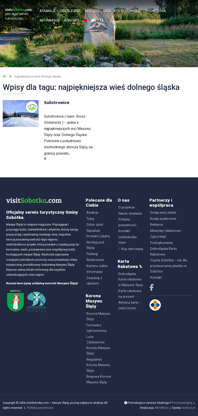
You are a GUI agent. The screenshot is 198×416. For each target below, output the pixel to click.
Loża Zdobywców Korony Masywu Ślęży (98, 345)
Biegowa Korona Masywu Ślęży (98, 379)
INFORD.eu (162, 407)
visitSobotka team (127, 240)
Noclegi (92, 11)
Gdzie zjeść (70, 11)
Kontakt (71, 20)
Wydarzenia (155, 11)
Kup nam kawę (132, 249)
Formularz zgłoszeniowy (96, 328)
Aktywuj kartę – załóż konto (129, 305)
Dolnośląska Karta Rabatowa (163, 251)
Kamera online (97, 266)
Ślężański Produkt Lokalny (98, 233)
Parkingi (92, 254)
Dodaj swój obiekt (163, 213)
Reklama (156, 225)
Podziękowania (161, 243)
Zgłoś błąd (158, 237)
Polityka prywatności (127, 222)
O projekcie (126, 207)
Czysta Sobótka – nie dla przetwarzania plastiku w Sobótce (168, 265)
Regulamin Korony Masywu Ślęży (98, 365)
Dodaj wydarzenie (163, 219)
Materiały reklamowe (165, 231)
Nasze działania (130, 213)
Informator (49, 20)
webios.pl (188, 407)
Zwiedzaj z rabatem (94, 280)
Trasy (90, 219)
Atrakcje (47, 11)
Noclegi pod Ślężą (95, 245)
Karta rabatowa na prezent (129, 293)
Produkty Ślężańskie (121, 11)
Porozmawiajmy (182, 402)
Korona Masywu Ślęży (98, 316)
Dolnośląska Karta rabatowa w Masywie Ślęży (130, 279)
